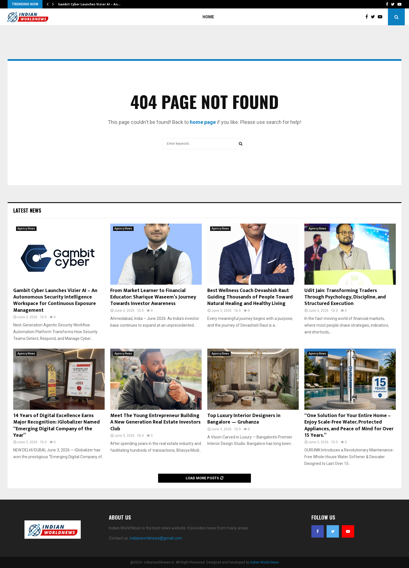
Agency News (26, 228)
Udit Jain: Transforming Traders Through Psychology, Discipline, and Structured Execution (345, 297)
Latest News (27, 210)
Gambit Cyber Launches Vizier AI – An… (89, 4)
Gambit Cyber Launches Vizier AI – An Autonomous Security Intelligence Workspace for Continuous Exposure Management (55, 300)
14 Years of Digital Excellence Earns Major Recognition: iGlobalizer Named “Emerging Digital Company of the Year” (56, 425)
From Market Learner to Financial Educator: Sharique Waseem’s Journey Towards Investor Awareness (153, 297)
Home (208, 17)
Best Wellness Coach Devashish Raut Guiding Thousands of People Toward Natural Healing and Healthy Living (250, 297)
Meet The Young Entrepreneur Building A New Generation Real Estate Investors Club (155, 422)
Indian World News (264, 562)
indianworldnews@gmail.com (156, 538)
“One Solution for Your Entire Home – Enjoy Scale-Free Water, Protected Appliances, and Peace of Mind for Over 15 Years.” (349, 425)
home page (203, 122)
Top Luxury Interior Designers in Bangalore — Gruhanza (243, 418)
